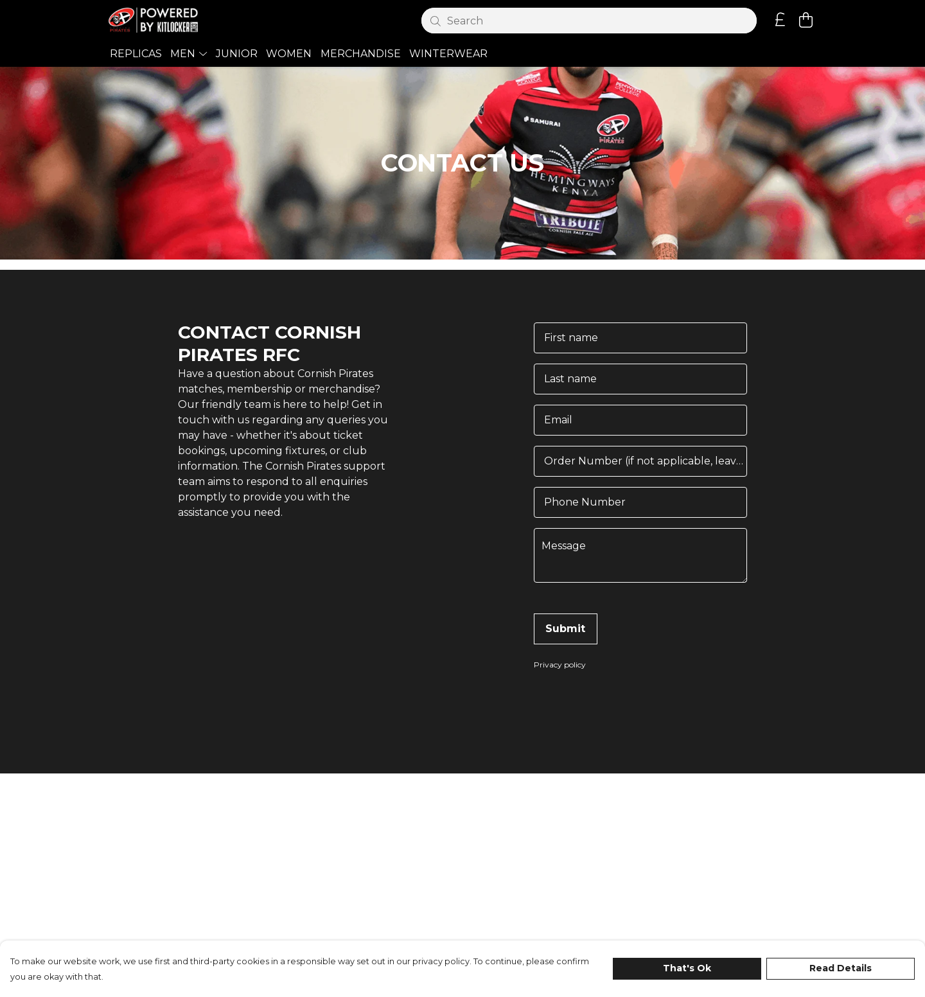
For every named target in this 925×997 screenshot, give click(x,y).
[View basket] (805, 20)
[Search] (589, 20)
